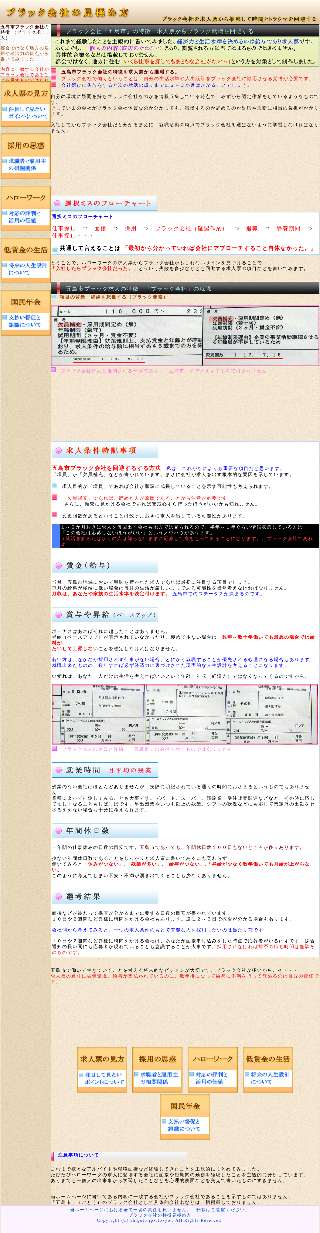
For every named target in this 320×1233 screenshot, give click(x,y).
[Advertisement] (164, 166)
